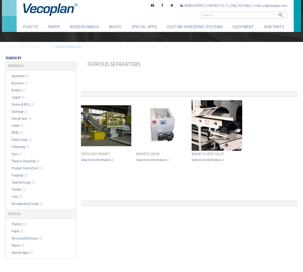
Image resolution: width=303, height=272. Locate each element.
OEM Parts (274, 26)
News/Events (194, 6)
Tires (17, 197)
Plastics (19, 224)
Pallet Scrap (22, 140)
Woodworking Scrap (27, 204)
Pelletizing (20, 147)
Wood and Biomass (27, 238)
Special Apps (144, 26)
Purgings (20, 175)
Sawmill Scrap (23, 182)
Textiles (19, 189)
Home (9, 47)
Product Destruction (27, 168)
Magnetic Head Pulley (208, 154)
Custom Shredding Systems (195, 26)
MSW (17, 133)
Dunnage (20, 111)
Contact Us (215, 6)
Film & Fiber (21, 119)
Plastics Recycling (26, 161)
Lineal (18, 125)
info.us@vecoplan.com (271, 6)
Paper (54, 26)
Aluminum (20, 76)
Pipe (17, 154)
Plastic (30, 26)
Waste (115, 26)
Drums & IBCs (23, 104)
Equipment (243, 26)
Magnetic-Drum (147, 154)
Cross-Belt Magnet (95, 154)
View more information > (97, 160)
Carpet (18, 97)
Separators (43, 47)
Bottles (18, 90)
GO (285, 16)
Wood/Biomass (84, 26)
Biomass (20, 83)
